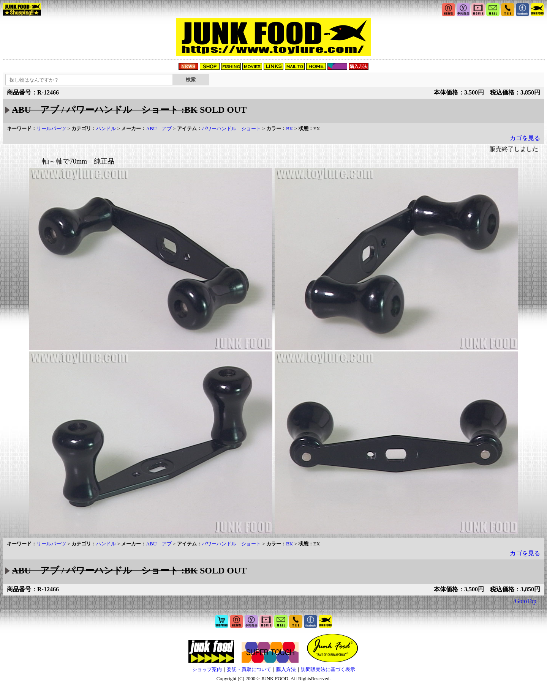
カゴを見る (525, 138)
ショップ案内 (207, 669)
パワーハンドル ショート (231, 128)
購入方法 (286, 669)
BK (289, 128)
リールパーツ (51, 128)
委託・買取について (249, 669)
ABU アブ (158, 128)
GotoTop (525, 601)
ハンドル (106, 128)
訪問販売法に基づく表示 (328, 669)
